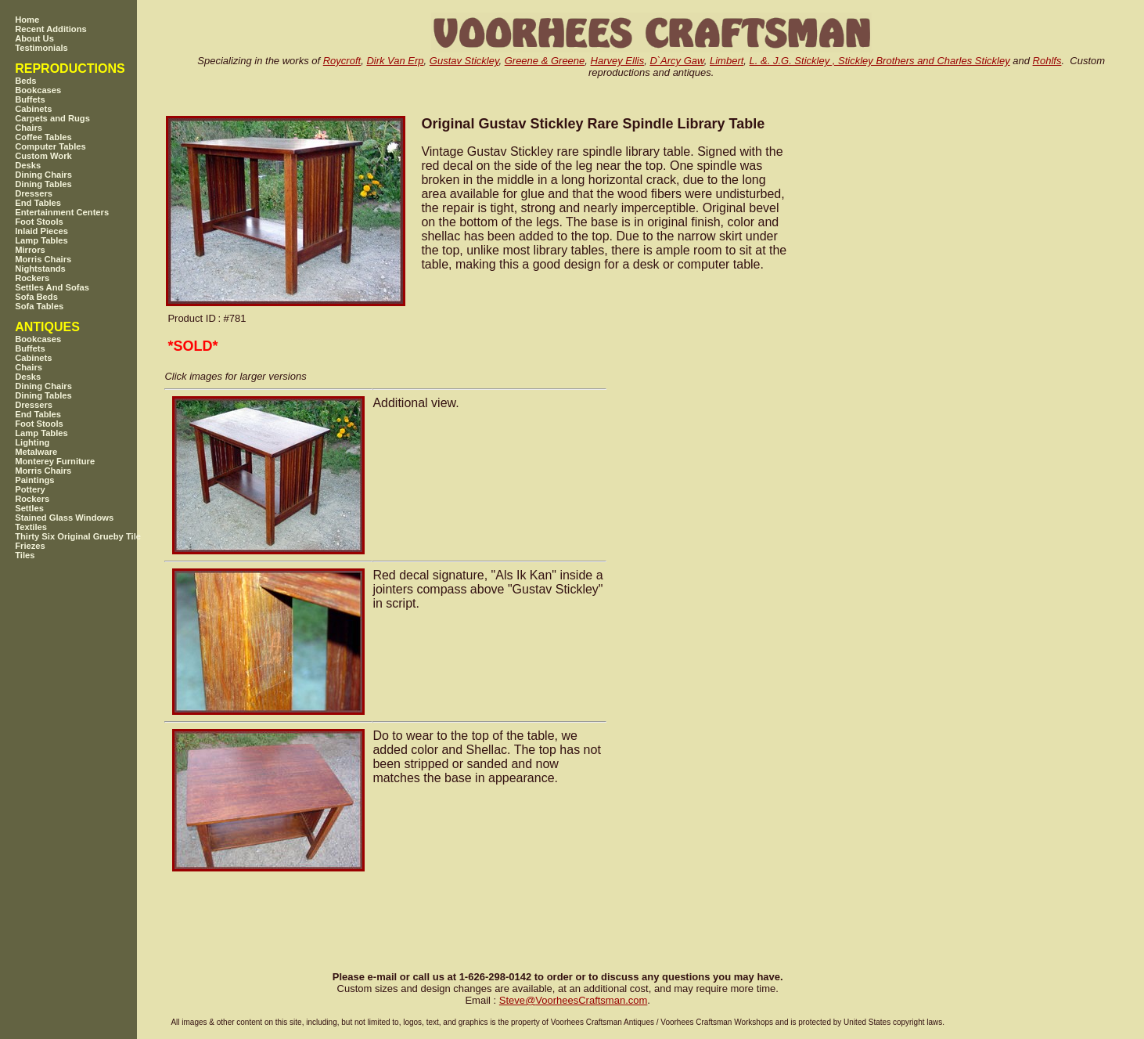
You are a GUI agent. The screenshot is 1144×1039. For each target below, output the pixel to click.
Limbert (726, 61)
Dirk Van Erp (394, 61)
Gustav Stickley (464, 61)
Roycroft (342, 61)
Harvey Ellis (618, 61)
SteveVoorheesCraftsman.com (573, 1000)
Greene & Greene (545, 61)
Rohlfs (1047, 61)
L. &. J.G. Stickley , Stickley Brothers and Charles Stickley (880, 61)
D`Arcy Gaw (676, 61)
